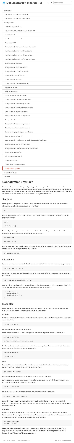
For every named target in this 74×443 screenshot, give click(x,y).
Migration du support (11, 88)
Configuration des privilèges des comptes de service (21, 148)
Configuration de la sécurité (13, 63)
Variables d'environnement (13, 39)
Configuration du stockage (13, 79)
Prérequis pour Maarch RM (13, 27)
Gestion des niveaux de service (14, 164)
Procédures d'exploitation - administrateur (17, 19)
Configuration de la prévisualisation (15, 112)
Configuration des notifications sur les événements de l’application (25, 140)
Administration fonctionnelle (13, 156)
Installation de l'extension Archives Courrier (18, 51)
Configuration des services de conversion (17, 100)
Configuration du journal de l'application (17, 116)
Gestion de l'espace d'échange (14, 75)
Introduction (7, 10)
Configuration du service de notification (17, 144)
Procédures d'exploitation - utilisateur (16, 15)
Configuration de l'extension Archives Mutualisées (20, 47)
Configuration (9, 23)
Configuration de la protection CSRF (16, 67)
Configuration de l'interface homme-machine (18, 108)
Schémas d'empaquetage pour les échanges (18, 132)
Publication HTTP (10, 43)
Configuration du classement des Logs (16, 83)
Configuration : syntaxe (12, 168)
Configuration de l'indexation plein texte (17, 104)
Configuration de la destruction (14, 120)
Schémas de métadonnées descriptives (17, 128)
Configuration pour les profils (13, 136)
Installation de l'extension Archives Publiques (18, 55)
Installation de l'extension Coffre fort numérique (19, 59)
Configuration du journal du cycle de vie (17, 124)
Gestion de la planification (12, 152)
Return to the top (9, 440)
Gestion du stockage (11, 160)
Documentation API (10, 173)
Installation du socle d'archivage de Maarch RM (19, 31)
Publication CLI (9, 35)
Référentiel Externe (10, 92)
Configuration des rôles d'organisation (16, 71)
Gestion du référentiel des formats (15, 96)
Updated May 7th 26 (24, 440)
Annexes (7, 177)
